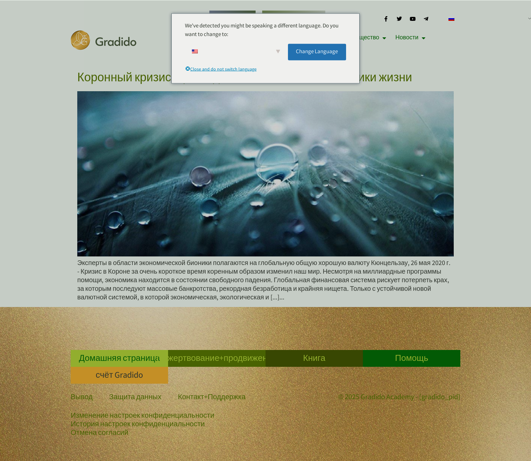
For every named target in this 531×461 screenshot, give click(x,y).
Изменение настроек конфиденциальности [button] (142, 416)
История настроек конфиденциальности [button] (138, 425)
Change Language (317, 52)
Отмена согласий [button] (99, 433)
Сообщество (365, 38)
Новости (410, 38)
